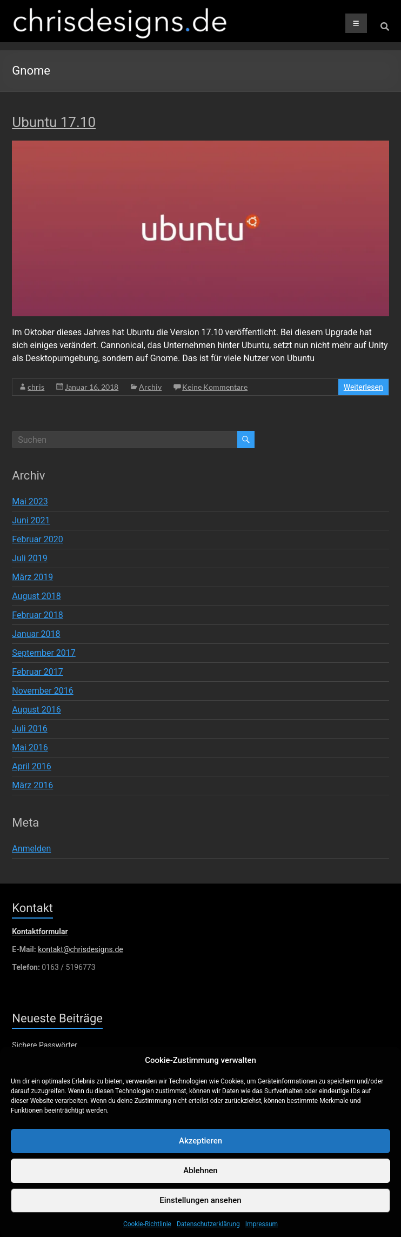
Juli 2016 (29, 728)
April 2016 (31, 766)
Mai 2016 (30, 747)
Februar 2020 (37, 539)
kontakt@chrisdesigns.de (80, 949)
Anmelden (31, 848)
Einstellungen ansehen (200, 1210)
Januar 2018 (36, 634)
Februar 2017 (37, 672)
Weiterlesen (363, 387)
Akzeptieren (200, 1150)
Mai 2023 (30, 501)
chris (36, 386)
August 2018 (36, 596)
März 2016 (32, 785)
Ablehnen (200, 1180)
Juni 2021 (31, 520)
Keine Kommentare (215, 386)
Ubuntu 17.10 (54, 122)
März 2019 (32, 577)
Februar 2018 (37, 615)
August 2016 (36, 709)
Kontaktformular (40, 931)
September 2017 (44, 653)
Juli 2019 (29, 558)
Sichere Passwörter (44, 1045)
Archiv (150, 386)
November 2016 (42, 691)
